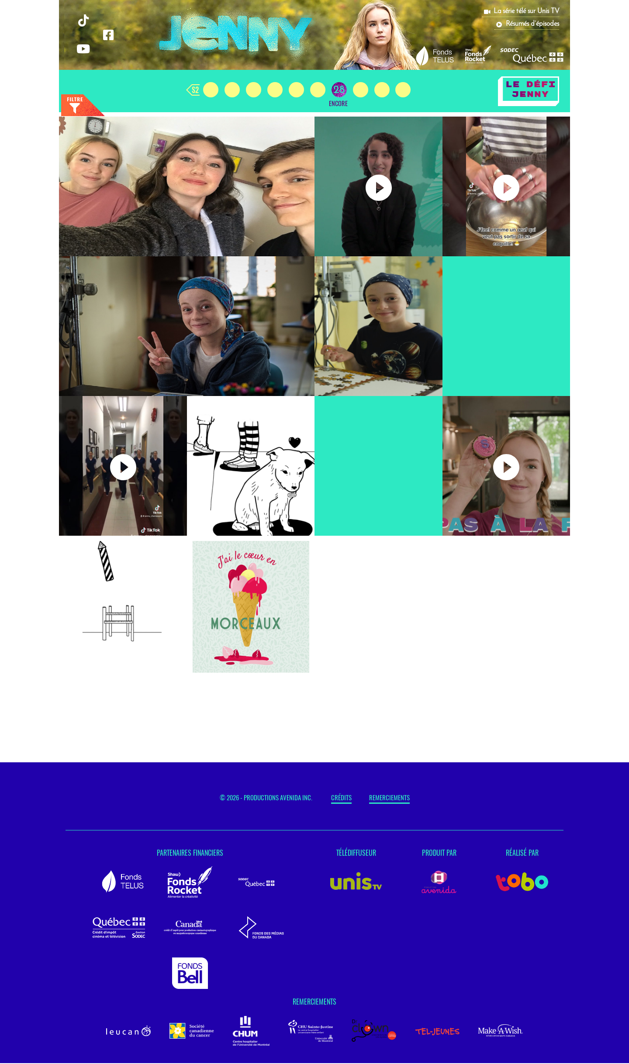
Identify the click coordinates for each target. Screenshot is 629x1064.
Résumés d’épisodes (532, 24)
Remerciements (389, 798)
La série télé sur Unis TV (526, 11)
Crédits (341, 798)
